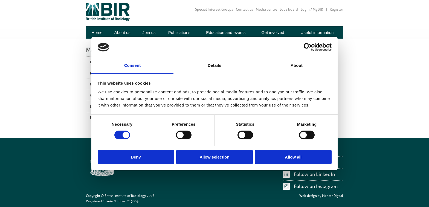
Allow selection (214, 157)
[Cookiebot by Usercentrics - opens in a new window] (308, 47)
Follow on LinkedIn (314, 174)
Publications (179, 32)
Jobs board (289, 9)
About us (122, 32)
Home (96, 32)
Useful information (317, 32)
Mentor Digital (332, 196)
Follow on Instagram (316, 186)
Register (336, 9)
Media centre (266, 9)
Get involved (272, 32)
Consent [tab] (132, 65)
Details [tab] (214, 65)
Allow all (293, 157)
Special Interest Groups (214, 9)
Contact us (244, 9)
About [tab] (297, 65)
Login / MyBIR (312, 9)
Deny (136, 157)
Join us (149, 32)
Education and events (225, 32)
